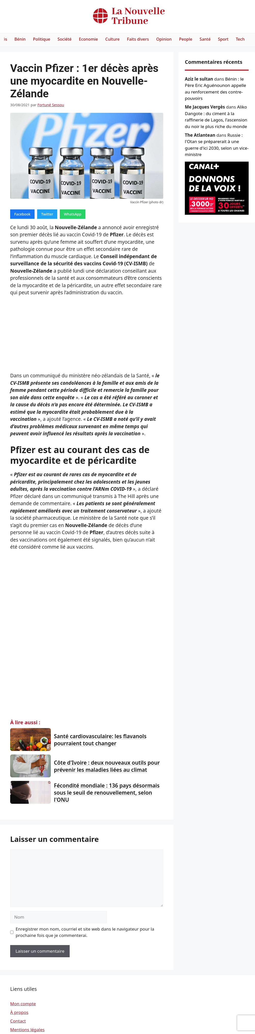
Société (64, 39)
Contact (18, 1021)
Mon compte (23, 1004)
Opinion (164, 39)
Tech (240, 39)
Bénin (20, 39)
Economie (88, 39)
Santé (205, 39)
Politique (41, 39)
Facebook (22, 214)
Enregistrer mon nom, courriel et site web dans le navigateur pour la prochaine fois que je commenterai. (85, 932)
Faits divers (138, 39)
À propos (19, 1012)
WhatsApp (72, 214)
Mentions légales (27, 1029)
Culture (112, 39)
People (185, 39)
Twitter (47, 214)
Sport (223, 39)
